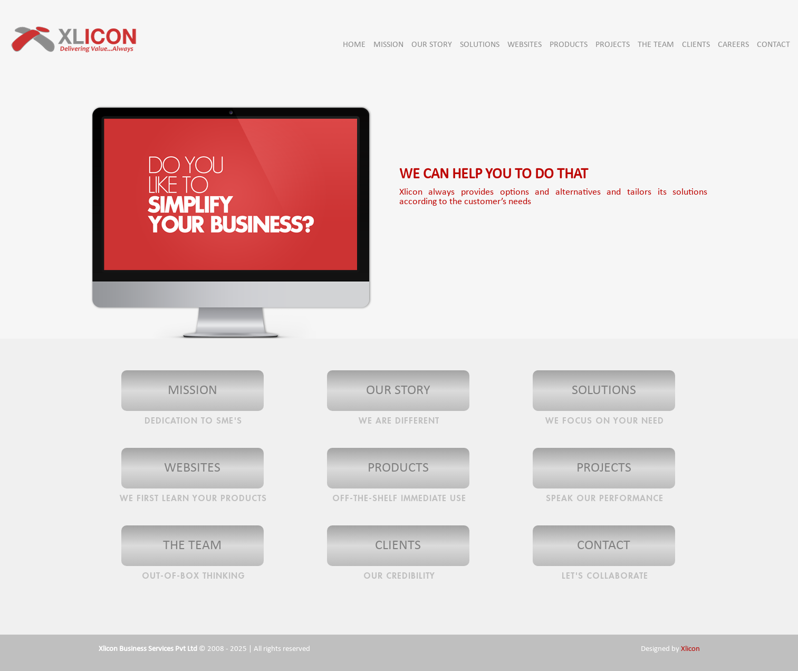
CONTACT (773, 45)
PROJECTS (612, 45)
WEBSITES (524, 45)
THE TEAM (656, 45)
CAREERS (733, 45)
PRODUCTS (569, 45)
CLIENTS (696, 45)
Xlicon (690, 649)
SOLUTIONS (479, 45)
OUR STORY (431, 45)
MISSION (388, 45)
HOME (354, 45)
